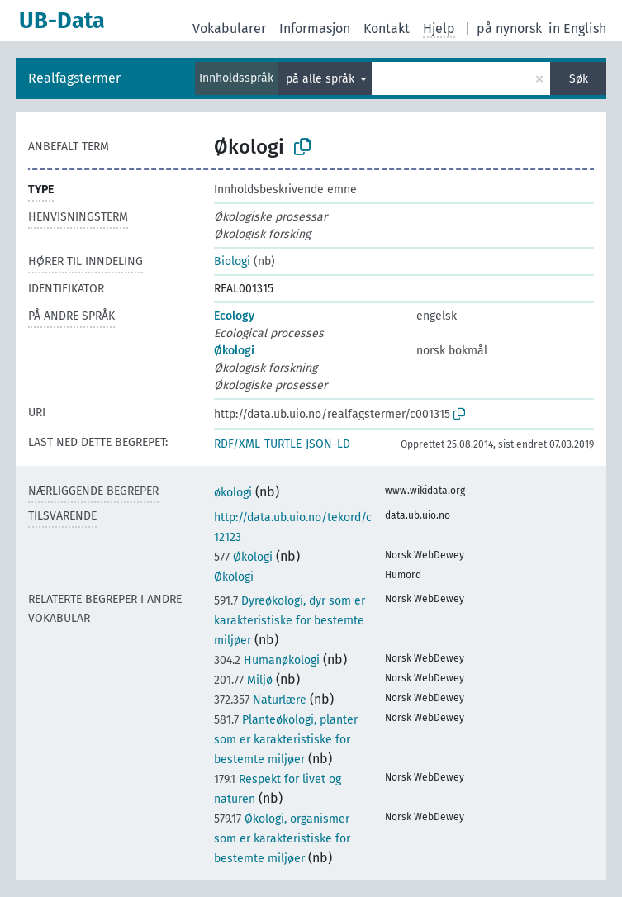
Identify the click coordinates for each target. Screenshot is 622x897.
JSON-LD (328, 444)
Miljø (243, 680)
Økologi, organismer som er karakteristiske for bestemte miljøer (282, 839)
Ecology (234, 316)
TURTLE (283, 444)
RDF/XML (237, 444)
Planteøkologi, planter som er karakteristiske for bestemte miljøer (286, 739)
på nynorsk (509, 28)
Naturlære (260, 700)
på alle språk (322, 79)
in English (577, 28)
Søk (578, 79)
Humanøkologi (267, 660)
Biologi (232, 261)
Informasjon (314, 28)
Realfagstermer (74, 78)
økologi (233, 493)
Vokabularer (229, 28)
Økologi (234, 351)
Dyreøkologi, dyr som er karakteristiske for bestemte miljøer (289, 621)
